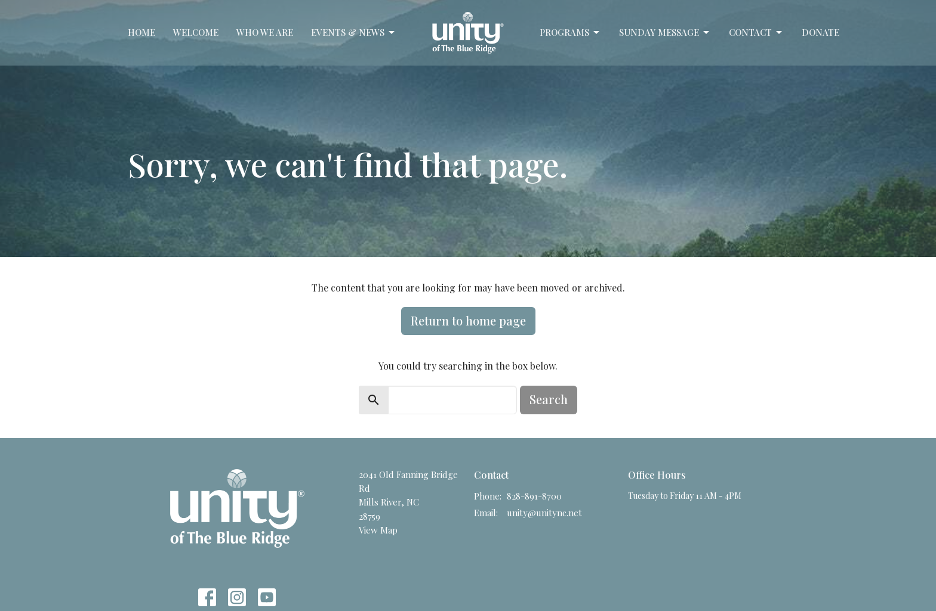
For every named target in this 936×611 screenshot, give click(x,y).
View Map (378, 530)
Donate (820, 32)
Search (548, 399)
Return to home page (468, 320)
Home (141, 32)
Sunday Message (665, 32)
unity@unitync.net (544, 513)
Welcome (195, 32)
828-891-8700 (534, 496)
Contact (756, 32)
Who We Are (264, 32)
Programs (570, 32)
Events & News (353, 32)
